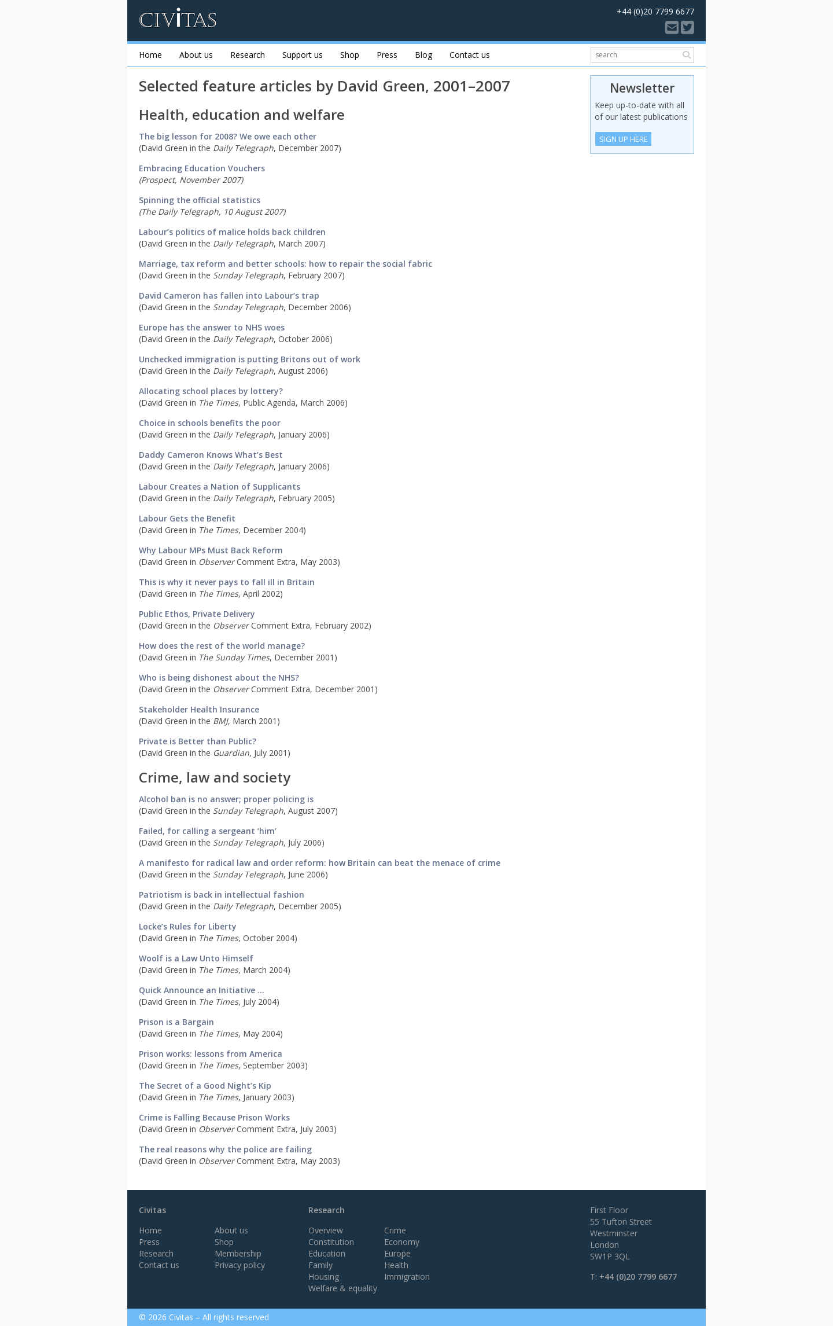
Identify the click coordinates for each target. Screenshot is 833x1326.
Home (150, 54)
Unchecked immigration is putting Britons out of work (249, 359)
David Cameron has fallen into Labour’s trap (229, 295)
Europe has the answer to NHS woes (212, 327)
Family (320, 1264)
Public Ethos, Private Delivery (197, 613)
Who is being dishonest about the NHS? (258, 683)
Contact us (469, 54)
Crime (395, 1230)
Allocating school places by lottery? (211, 390)
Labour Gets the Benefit (187, 518)
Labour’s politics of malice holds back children (232, 231)
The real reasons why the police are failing (225, 1149)
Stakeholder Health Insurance (199, 709)
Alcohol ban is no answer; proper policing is (226, 799)
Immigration (407, 1276)
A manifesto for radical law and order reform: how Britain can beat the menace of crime (319, 862)
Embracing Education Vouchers (202, 168)
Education (326, 1253)
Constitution (331, 1241)
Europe (397, 1253)
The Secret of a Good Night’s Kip (205, 1085)
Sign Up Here (623, 139)
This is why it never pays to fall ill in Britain (227, 581)
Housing (323, 1276)
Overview (325, 1230)
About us (196, 54)
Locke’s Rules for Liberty (188, 926)
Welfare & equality (342, 1288)
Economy (401, 1241)
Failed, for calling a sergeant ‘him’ (208, 830)
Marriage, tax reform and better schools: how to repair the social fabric (285, 263)
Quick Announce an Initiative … (201, 990)
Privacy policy (240, 1264)
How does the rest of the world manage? (222, 645)
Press (387, 54)
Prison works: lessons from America (210, 1053)
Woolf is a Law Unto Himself (196, 958)
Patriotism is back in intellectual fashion (221, 894)
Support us (302, 54)
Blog (423, 54)
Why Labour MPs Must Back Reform (211, 550)
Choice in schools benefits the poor (210, 422)
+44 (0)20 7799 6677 (638, 1276)
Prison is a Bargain (176, 1021)
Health (396, 1264)
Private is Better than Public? (197, 741)
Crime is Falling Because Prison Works (214, 1117)
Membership (238, 1253)
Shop (349, 54)
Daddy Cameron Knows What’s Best (211, 454)
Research (247, 54)
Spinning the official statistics (199, 199)
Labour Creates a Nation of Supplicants (219, 486)
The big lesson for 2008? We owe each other (227, 136)
